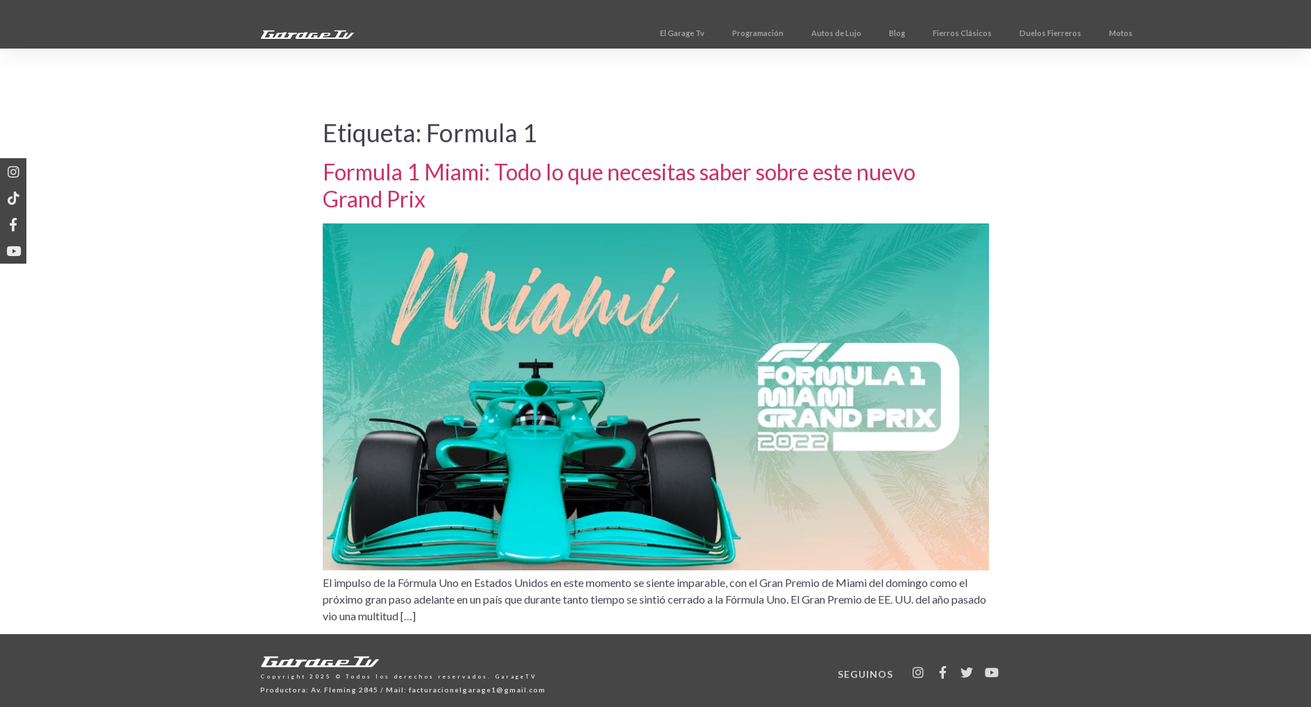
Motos (1172, 32)
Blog (948, 32)
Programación (809, 32)
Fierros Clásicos (1013, 32)
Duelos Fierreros (1102, 32)
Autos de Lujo (888, 32)
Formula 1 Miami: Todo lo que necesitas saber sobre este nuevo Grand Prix (619, 185)
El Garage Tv (733, 32)
